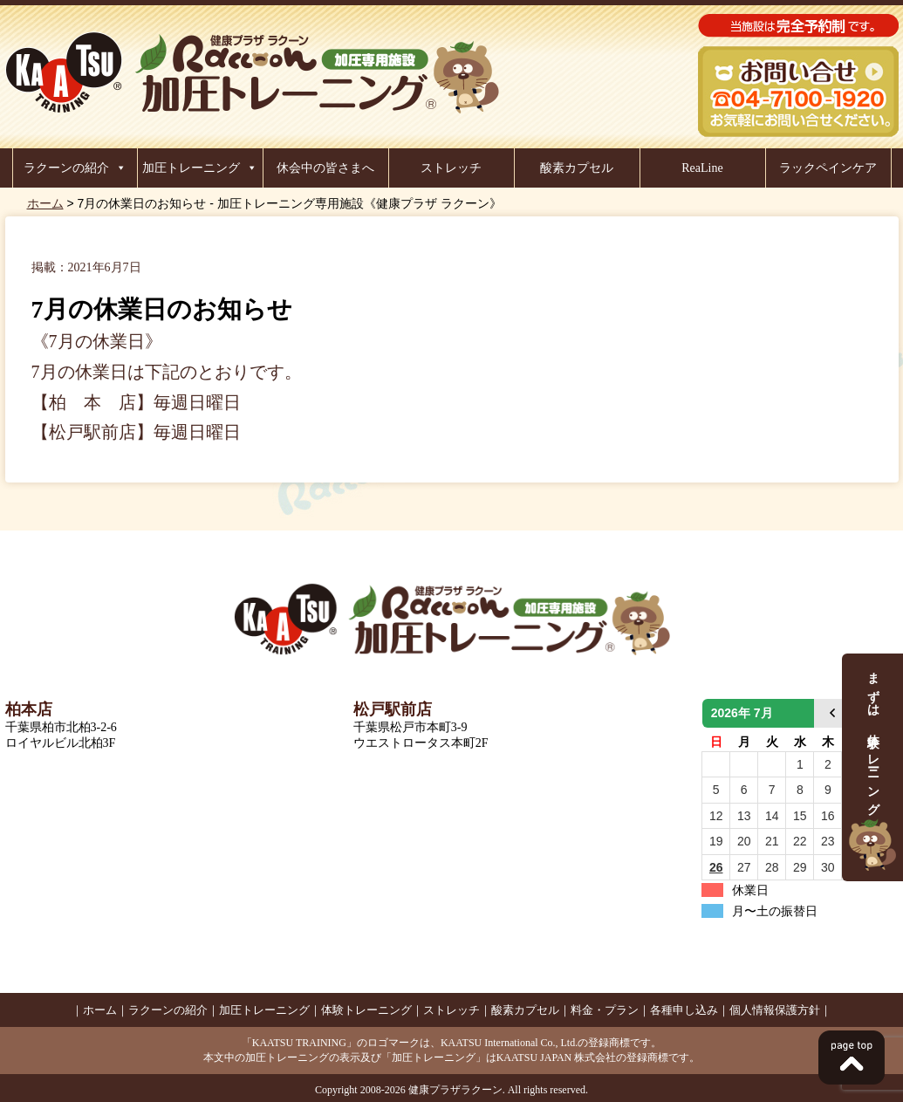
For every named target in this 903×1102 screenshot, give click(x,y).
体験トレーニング (366, 1009)
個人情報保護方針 (774, 1009)
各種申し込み (684, 1009)
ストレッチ (451, 168)
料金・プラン (605, 1009)
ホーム (45, 203)
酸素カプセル (576, 168)
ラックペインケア (828, 168)
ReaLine (701, 168)
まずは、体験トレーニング (872, 767)
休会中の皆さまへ (325, 168)
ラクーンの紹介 (66, 168)
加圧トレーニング (191, 168)
